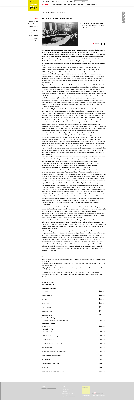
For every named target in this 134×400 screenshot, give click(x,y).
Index (80, 4)
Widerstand (35, 30)
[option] (74, 34)
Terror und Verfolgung (33, 23)
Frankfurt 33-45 (45, 12)
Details (102, 291)
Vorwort (47, 1)
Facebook (63, 1)
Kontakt (52, 1)
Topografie (57, 4)
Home (43, 1)
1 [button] (94, 44)
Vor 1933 (56, 12)
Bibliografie (91, 4)
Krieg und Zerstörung (33, 35)
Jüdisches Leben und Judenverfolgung (33, 27)
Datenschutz (101, 397)
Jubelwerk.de (89, 397)
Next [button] (104, 44)
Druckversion (70, 1)
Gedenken (36, 40)
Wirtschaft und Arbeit (33, 33)
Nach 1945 (36, 38)
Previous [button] (101, 44)
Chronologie (70, 4)
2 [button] (96, 44)
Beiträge (45, 4)
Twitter (57, 1)
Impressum (95, 397)
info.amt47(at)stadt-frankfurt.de (49, 388)
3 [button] (98, 44)
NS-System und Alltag (33, 21)
